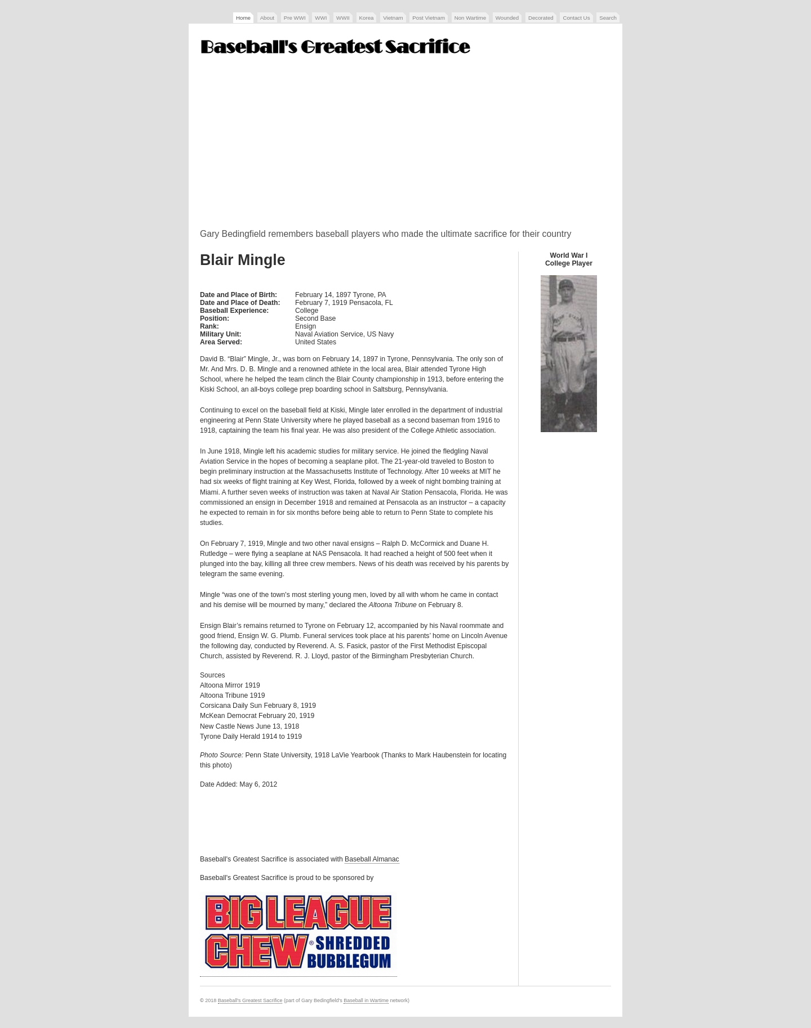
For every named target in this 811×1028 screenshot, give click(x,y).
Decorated (541, 18)
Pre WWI (295, 18)
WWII (343, 18)
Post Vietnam (428, 18)
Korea (366, 18)
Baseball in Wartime (366, 1000)
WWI (321, 18)
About (267, 18)
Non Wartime (470, 18)
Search (608, 18)
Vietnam (393, 18)
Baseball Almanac (372, 859)
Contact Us (576, 18)
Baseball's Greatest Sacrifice (250, 1000)
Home (243, 18)
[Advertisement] (405, 146)
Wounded (507, 18)
